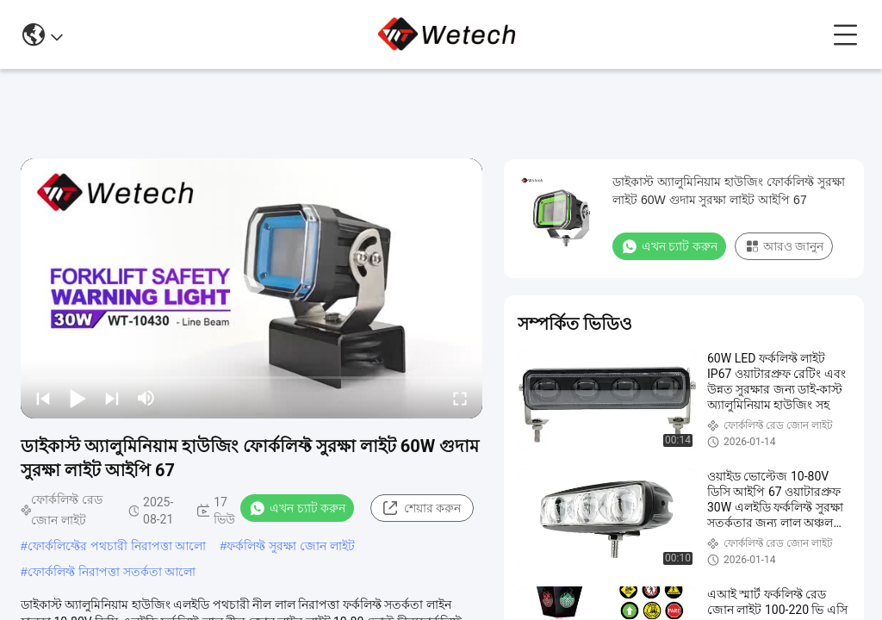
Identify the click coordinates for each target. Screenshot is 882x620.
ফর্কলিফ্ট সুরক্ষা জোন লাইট (291, 546)
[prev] (43, 398)
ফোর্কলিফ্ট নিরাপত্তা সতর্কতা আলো (112, 572)
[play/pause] (77, 398)
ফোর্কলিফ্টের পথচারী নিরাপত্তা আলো (117, 546)
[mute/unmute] (146, 398)
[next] (112, 398)
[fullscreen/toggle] (460, 398)
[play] (251, 288)
